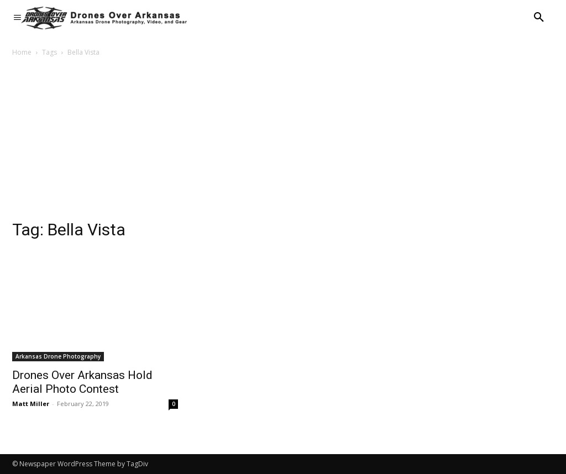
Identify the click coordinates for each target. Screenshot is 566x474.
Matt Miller (30, 403)
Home (22, 52)
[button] (539, 17)
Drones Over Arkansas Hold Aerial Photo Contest (82, 382)
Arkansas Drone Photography (58, 356)
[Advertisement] (283, 141)
